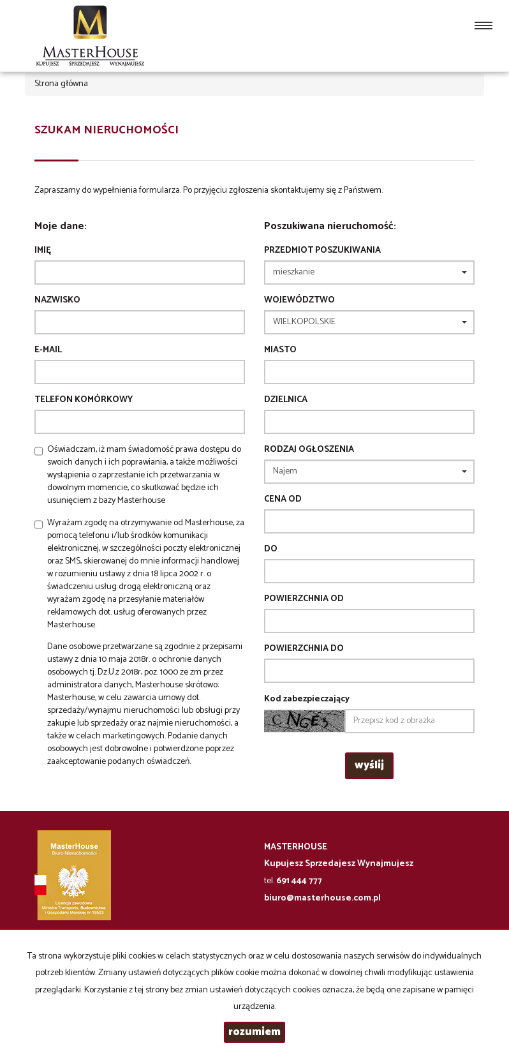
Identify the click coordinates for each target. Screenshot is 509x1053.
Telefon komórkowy (83, 400)
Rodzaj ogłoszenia (309, 450)
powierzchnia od (304, 599)
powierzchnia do (304, 649)
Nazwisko (57, 300)
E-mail (48, 350)
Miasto (280, 350)
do (270, 549)
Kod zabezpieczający (307, 699)
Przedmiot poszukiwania (322, 250)
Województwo (299, 300)
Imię (42, 250)
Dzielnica (285, 400)
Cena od (283, 499)
